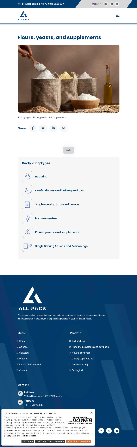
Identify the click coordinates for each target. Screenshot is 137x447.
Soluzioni (22, 352)
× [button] (91, 413)
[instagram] (111, 3)
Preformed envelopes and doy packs (89, 347)
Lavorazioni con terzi (28, 364)
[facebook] (105, 3)
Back (68, 150)
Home (20, 341)
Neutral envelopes (79, 352)
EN (95, 4)
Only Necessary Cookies (50, 441)
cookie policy (28, 436)
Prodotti (21, 358)
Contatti (21, 370)
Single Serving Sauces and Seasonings (61, 246)
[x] (43, 128)
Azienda (22, 347)
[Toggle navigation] (117, 15)
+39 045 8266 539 (52, 3)
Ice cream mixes (46, 218)
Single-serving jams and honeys (57, 204)
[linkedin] (116, 3)
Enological (76, 370)
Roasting (41, 176)
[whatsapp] (64, 128)
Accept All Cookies (79, 441)
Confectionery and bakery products (59, 190)
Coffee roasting (78, 364)
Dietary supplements (81, 358)
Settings (28, 441)
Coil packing (77, 341)
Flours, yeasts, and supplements (57, 232)
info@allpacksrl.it (29, 3)
